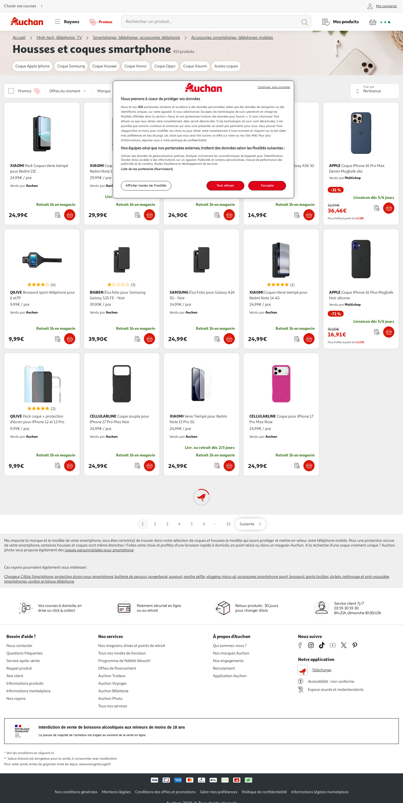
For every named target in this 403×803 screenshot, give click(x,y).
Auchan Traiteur (112, 676)
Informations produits (24, 683)
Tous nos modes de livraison (122, 653)
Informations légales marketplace (319, 792)
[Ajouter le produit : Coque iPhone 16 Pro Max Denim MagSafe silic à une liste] (377, 208)
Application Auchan (230, 676)
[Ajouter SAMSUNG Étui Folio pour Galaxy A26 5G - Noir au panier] (229, 338)
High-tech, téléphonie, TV (59, 37)
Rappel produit (19, 668)
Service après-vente (23, 660)
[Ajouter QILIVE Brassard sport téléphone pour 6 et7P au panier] (69, 338)
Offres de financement (117, 668)
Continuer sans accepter (274, 87)
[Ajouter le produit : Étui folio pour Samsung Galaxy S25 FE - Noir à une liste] (137, 339)
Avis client (14, 676)
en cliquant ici (44, 753)
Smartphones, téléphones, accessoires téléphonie (136, 37)
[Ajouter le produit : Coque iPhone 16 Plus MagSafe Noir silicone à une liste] (377, 332)
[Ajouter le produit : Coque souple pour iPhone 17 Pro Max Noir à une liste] (137, 465)
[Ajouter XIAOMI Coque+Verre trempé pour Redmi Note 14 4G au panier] (309, 338)
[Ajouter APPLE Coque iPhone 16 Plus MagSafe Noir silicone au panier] (388, 332)
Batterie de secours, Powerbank (141, 576)
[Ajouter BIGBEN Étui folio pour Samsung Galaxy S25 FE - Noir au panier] (149, 338)
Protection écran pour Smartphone (84, 576)
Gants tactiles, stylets (323, 576)
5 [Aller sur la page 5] (192, 524)
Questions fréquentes (24, 653)
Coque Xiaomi (195, 66)
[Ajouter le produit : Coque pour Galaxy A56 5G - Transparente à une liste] (297, 215)
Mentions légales (116, 792)
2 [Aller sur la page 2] (155, 524)
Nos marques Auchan (231, 653)
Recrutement (224, 668)
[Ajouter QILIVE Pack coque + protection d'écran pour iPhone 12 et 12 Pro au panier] (69, 465)
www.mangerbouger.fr (95, 764)
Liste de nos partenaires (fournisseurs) (147, 169)
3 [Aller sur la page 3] (167, 524)
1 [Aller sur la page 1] (143, 524)
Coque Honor (136, 66)
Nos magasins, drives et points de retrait (131, 645)
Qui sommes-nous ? (230, 645)
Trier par (368, 87)
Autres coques (226, 66)
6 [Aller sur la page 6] (204, 524)
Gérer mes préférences (218, 792)
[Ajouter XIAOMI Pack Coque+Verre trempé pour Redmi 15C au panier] (69, 214)
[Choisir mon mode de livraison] (25, 6)
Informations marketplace (28, 691)
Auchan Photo (110, 698)
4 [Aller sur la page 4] (179, 524)
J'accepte (267, 185)
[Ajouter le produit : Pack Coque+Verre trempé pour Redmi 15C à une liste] (58, 215)
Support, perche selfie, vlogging (195, 576)
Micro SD (229, 576)
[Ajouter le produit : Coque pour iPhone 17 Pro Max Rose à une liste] (297, 465)
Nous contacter (19, 645)
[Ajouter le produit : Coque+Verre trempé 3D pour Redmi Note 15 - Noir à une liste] (137, 215)
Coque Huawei (104, 66)
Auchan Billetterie (113, 691)
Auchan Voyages (112, 683)
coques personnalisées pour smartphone (99, 550)
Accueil (19, 37)
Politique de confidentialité (264, 792)
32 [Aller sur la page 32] (228, 524)
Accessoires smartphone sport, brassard (271, 576)
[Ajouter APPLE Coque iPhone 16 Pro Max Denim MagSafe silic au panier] (388, 208)
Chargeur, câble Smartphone (28, 576)
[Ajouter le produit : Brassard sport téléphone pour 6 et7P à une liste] (58, 339)
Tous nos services (112, 706)
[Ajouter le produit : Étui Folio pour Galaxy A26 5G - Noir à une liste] (217, 339)
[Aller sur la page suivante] (250, 524)
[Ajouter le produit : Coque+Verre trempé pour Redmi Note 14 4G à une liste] (297, 339)
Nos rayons (15, 698)
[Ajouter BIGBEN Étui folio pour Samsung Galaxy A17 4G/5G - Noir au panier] (229, 214)
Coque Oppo (164, 66)
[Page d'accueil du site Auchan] (28, 22)
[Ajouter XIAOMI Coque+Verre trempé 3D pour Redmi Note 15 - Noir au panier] (149, 214)
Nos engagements (228, 660)
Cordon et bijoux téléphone (51, 581)
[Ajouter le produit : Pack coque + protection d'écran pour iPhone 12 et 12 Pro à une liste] (58, 465)
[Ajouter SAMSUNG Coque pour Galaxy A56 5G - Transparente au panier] (309, 214)
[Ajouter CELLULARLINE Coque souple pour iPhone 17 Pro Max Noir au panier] (149, 465)
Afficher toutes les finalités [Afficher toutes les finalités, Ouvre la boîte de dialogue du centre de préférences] (146, 185)
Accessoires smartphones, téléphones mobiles (232, 37)
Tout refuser (225, 185)
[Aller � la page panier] (380, 22)
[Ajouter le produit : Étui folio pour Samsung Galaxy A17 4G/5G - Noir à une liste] (217, 215)
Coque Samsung (71, 66)
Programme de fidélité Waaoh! (124, 660)
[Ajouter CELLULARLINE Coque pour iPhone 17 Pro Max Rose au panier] (309, 465)
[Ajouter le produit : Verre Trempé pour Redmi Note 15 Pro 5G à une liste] (217, 465)
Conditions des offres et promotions (165, 792)
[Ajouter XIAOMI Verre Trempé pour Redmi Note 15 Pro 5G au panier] (229, 465)
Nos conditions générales (76, 792)
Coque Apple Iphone (32, 66)
